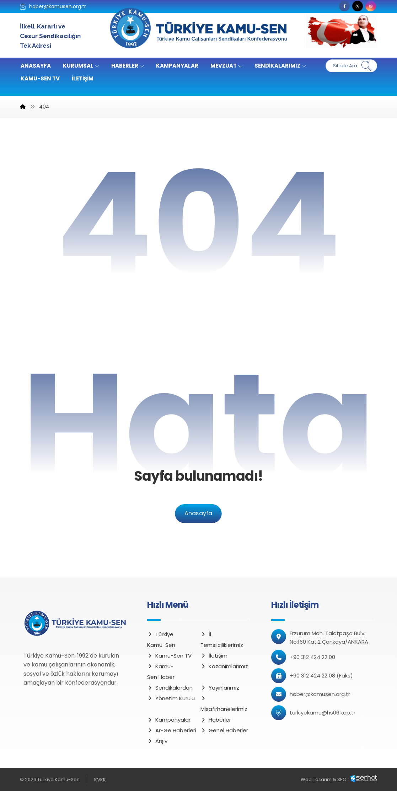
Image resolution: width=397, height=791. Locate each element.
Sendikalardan (170, 687)
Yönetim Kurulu (171, 698)
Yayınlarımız (219, 687)
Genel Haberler (224, 730)
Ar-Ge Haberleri (171, 730)
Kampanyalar (169, 719)
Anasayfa (198, 514)
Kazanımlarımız (224, 666)
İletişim (213, 655)
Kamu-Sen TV (169, 655)
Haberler (215, 719)
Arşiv (157, 741)
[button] (344, 6)
